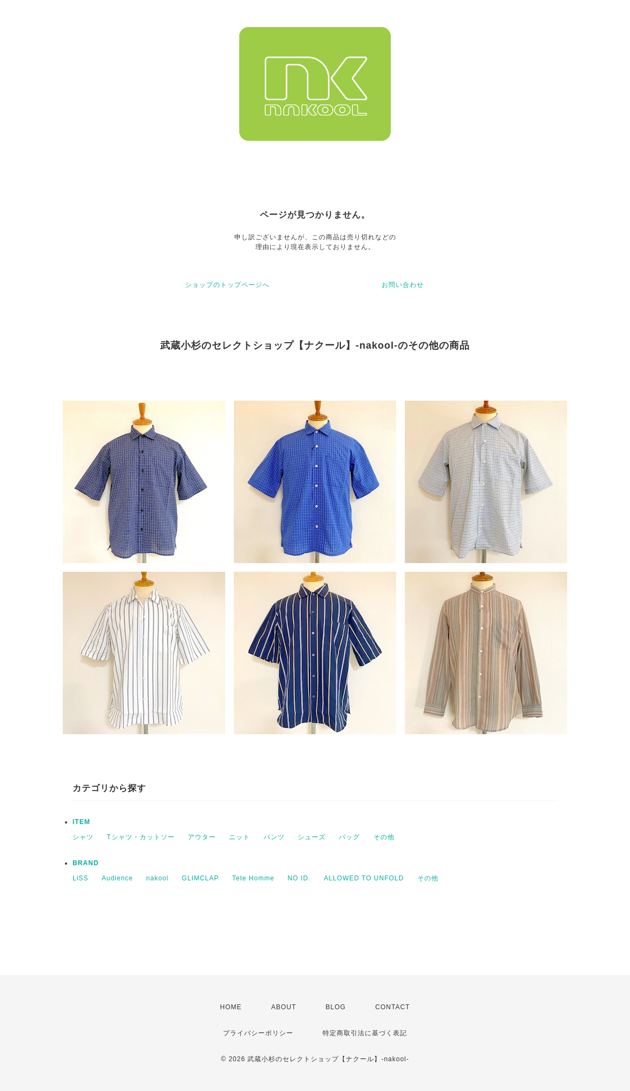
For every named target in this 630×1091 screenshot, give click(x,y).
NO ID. (299, 878)
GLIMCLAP (200, 878)
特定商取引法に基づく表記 (365, 1033)
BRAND (86, 863)
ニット (239, 837)
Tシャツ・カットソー (140, 837)
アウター (202, 837)
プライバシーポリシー (258, 1033)
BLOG (336, 1007)
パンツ (274, 837)
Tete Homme (253, 878)
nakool (157, 878)
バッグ (349, 837)
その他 (384, 837)
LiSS (80, 878)
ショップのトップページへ (227, 285)
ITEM (81, 822)
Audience (117, 878)
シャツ (83, 837)
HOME (231, 1007)
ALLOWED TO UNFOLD (364, 878)
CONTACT (392, 1007)
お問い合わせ (403, 285)
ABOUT (283, 1007)
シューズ (312, 837)
